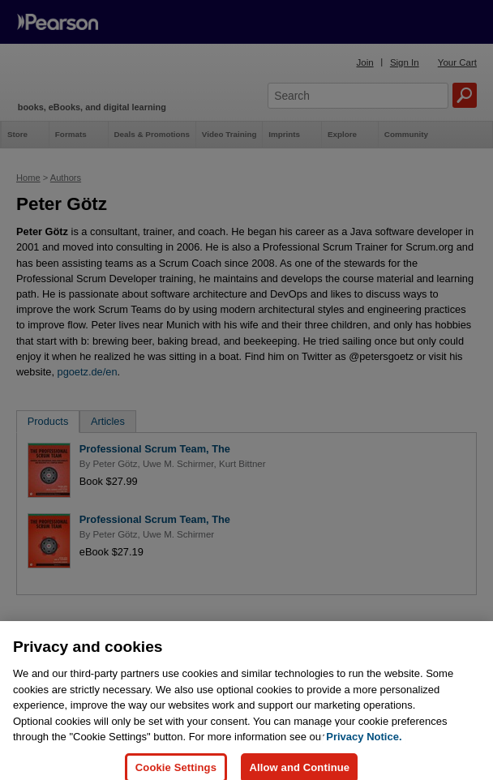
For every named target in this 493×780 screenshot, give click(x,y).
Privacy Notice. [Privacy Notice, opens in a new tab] (363, 754)
